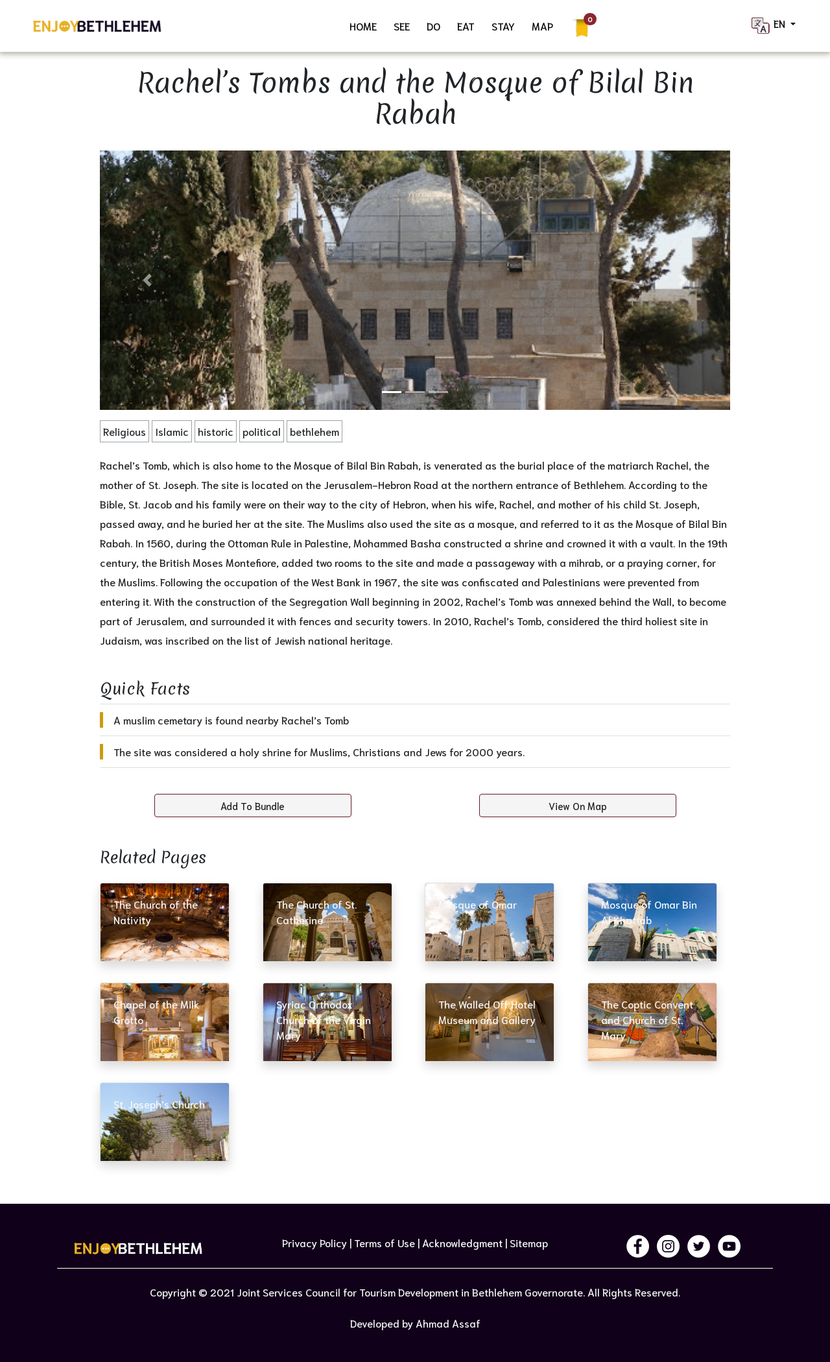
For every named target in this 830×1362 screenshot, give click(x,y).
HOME (363, 25)
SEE (402, 25)
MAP (542, 25)
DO (433, 25)
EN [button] (769, 25)
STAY (503, 25)
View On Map (578, 805)
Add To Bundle (252, 805)
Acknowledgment (462, 1242)
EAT (466, 25)
